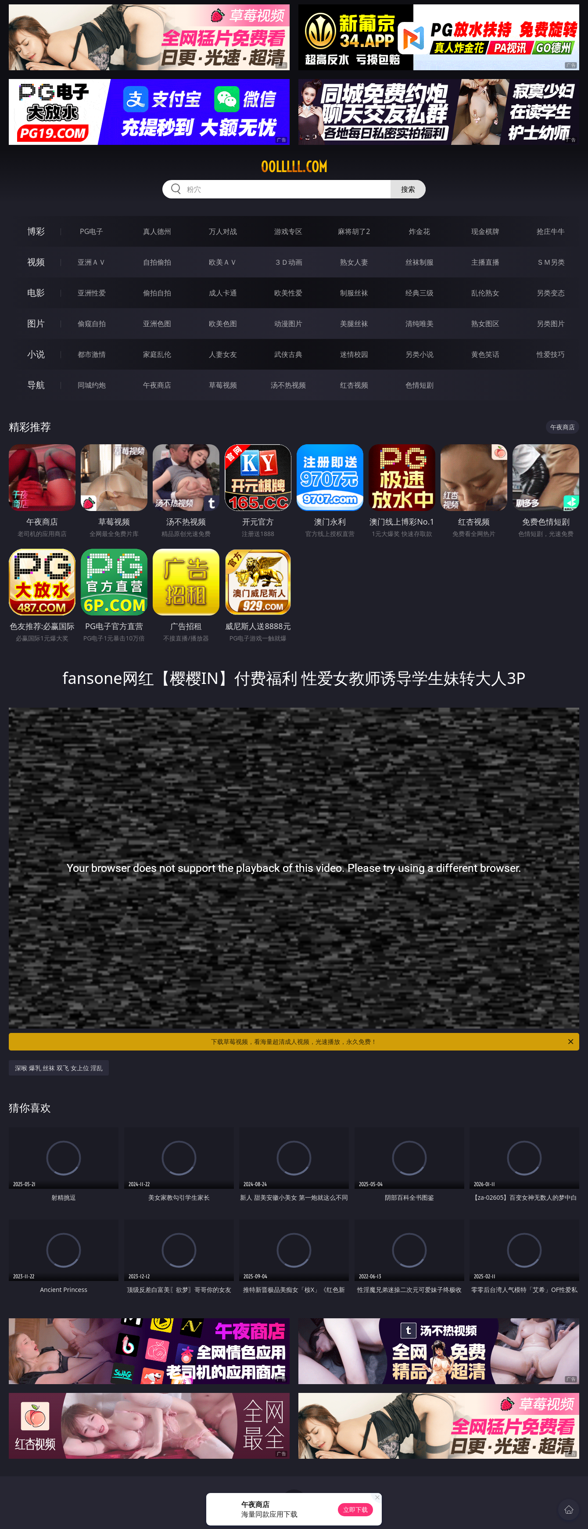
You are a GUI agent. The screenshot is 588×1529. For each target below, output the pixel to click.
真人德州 (157, 231)
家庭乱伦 (157, 354)
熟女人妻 (354, 262)
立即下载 (355, 1509)
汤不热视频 (288, 385)
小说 (36, 354)
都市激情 (92, 354)
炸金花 (419, 231)
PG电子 (91, 231)
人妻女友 (223, 354)
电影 (36, 293)
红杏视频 (354, 385)
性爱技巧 (551, 354)
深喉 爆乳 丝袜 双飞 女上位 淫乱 (59, 1068)
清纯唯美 (419, 323)
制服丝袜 (354, 293)
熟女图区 (485, 323)
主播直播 (485, 262)
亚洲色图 (157, 323)
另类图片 (551, 323)
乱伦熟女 (485, 293)
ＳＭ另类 (551, 262)
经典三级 (419, 293)
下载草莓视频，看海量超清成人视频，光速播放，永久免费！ (393, 1041)
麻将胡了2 (354, 231)
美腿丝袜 (354, 323)
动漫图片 (288, 323)
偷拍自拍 (157, 293)
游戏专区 (288, 231)
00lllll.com (294, 167)
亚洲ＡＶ (92, 262)
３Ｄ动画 (288, 262)
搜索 (408, 189)
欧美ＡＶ (223, 262)
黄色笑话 (485, 354)
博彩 (36, 231)
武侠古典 (288, 354)
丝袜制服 (419, 262)
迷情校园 (354, 354)
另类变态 (551, 293)
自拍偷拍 (157, 262)
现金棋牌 (485, 231)
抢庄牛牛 (551, 231)
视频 (36, 262)
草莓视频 (223, 385)
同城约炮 (92, 385)
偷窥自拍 (92, 323)
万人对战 (223, 231)
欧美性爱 (288, 293)
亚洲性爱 (92, 293)
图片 (36, 323)
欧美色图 (223, 323)
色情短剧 (419, 385)
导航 (36, 385)
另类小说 (419, 354)
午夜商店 (157, 385)
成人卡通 (223, 293)
